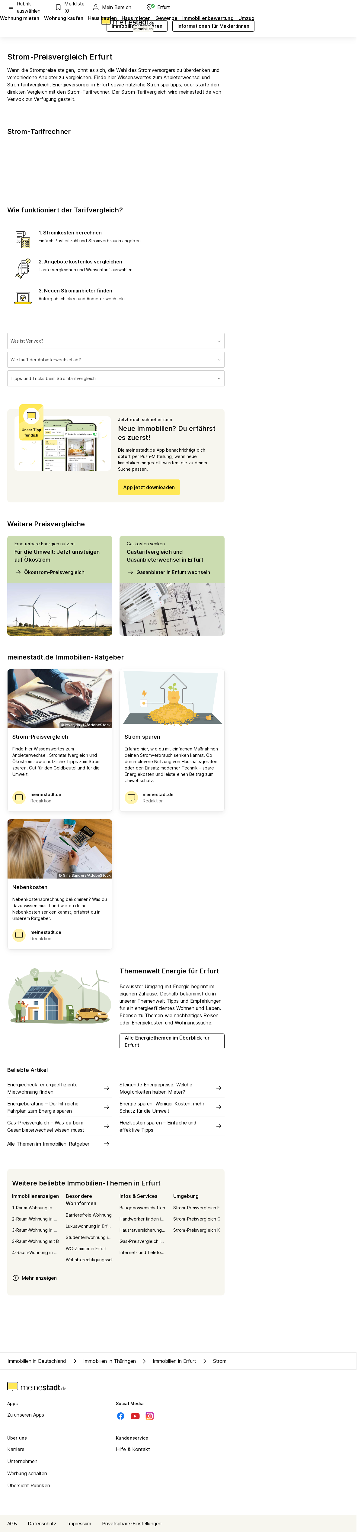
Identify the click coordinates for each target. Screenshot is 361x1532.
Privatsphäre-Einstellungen (131, 1524)
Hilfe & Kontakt (133, 1449)
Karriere (15, 1449)
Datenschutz (42, 1524)
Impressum (79, 1524)
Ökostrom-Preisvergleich (49, 572)
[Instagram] (150, 1416)
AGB (12, 1524)
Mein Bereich (111, 7)
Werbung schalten (27, 1473)
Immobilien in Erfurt (168, 1361)
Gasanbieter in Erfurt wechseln (168, 572)
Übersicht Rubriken (28, 1485)
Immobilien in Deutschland (37, 1361)
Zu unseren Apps (25, 1415)
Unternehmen (22, 1461)
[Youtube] (135, 1416)
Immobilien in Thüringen (103, 1361)
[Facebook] (121, 1416)
